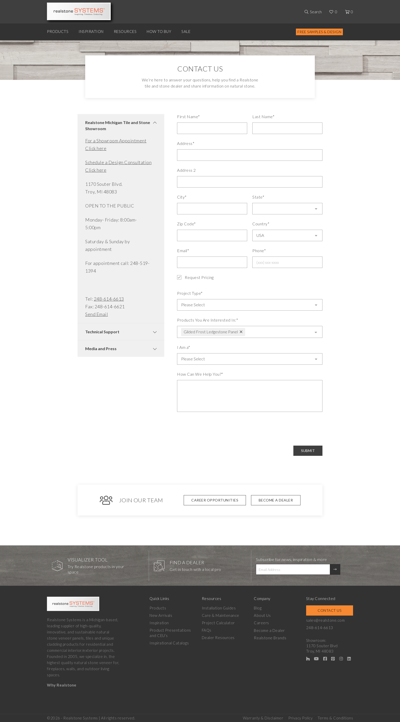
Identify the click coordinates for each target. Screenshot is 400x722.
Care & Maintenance (220, 614)
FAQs (206, 629)
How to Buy (159, 31)
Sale (185, 31)
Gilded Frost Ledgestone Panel (211, 331)
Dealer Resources (218, 636)
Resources (125, 31)
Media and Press (101, 348)
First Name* (188, 116)
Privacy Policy (300, 717)
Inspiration (91, 31)
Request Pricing (195, 277)
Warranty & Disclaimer (263, 717)
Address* (185, 143)
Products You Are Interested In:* (207, 319)
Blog (257, 607)
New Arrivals (160, 614)
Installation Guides (219, 607)
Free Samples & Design (319, 32)
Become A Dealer (276, 499)
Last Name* (263, 116)
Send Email (96, 314)
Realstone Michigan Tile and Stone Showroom (117, 125)
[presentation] (216, 428)
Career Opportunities (214, 499)
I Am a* (183, 346)
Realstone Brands (270, 636)
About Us (262, 614)
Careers (261, 622)
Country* (260, 223)
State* (258, 196)
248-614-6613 (109, 299)
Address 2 (186, 170)
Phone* (259, 250)
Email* (183, 250)
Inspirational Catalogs (169, 642)
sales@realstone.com (325, 619)
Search (316, 11)
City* (182, 196)
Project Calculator (218, 622)
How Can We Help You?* (200, 373)
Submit (308, 450)
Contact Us (329, 609)
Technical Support (102, 331)
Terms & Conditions (335, 717)
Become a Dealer (269, 629)
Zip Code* (186, 223)
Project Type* (190, 293)
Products (57, 31)
